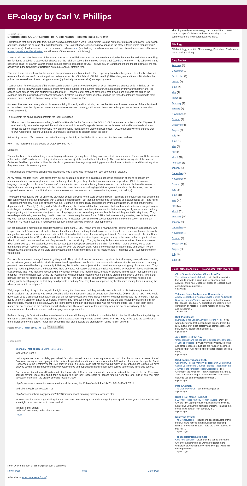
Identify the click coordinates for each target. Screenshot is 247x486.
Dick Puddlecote (184, 317)
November (177, 114)
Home (84, 470)
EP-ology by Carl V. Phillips (59, 16)
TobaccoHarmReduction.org (191, 436)
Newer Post (14, 470)
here (76, 48)
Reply (19, 414)
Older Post (153, 470)
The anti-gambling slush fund (190, 277)
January (176, 108)
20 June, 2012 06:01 (52, 349)
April (174, 151)
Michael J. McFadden (28, 349)
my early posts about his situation (25, 51)
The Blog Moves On (185, 388)
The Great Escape (185, 420)
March (175, 97)
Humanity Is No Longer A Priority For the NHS (198, 320)
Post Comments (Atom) (34, 477)
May (174, 92)
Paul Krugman (183, 385)
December (177, 70)
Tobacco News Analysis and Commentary (199, 294)
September (178, 76)
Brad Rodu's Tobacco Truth (191, 360)
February (176, 65)
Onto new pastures (185, 439)
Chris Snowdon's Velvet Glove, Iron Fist (198, 274)
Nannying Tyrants (185, 417)
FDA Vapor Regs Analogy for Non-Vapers (196, 400)
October (176, 119)
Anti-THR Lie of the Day (188, 337)
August (175, 81)
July (174, 135)
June (174, 87)
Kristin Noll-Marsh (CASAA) (191, 397)
